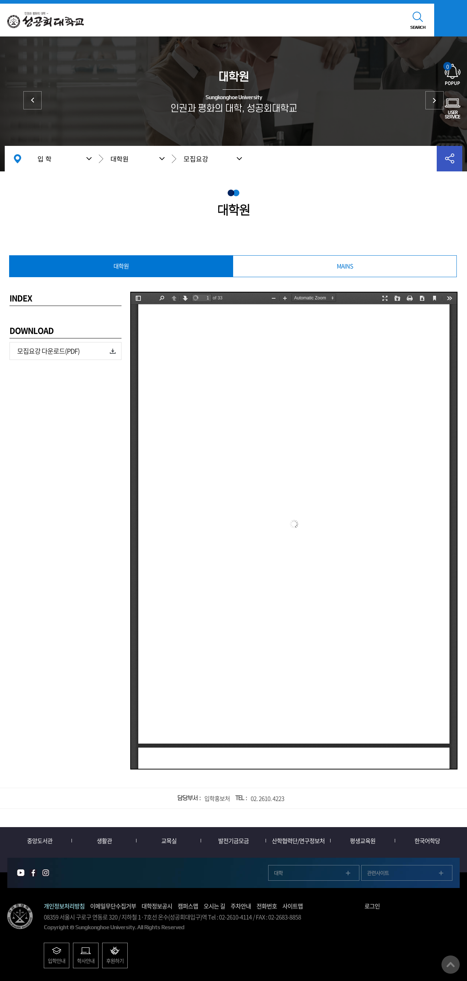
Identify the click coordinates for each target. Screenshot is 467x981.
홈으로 (17, 158)
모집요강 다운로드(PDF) (48, 351)
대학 (32, 100)
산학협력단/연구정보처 (298, 840)
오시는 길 (214, 905)
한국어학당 (427, 840)
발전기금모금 (233, 840)
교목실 (169, 840)
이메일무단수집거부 (113, 905)
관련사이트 (378, 872)
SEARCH (417, 27)
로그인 (372, 905)
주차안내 (241, 905)
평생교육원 (362, 840)
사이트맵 (292, 905)
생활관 (104, 840)
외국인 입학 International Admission (434, 100)
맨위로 (450, 964)
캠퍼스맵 (188, 905)
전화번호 (266, 905)
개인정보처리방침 (64, 905)
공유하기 (449, 158)
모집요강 (196, 159)
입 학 (44, 158)
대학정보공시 (157, 905)
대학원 (120, 158)
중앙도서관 (40, 840)
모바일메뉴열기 (450, 20)
